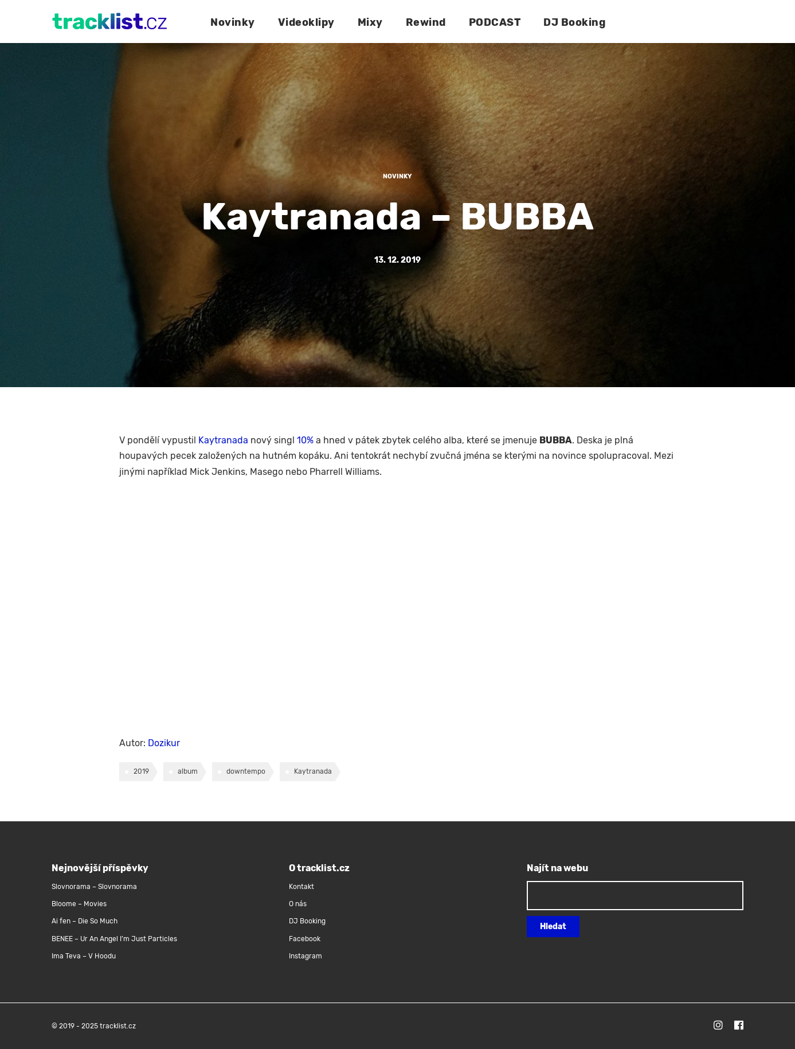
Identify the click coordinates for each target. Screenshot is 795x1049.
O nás (298, 904)
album (188, 771)
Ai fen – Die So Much (85, 921)
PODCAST (495, 22)
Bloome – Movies (79, 904)
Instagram (305, 956)
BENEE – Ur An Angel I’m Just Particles (115, 939)
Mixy (370, 22)
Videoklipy (306, 22)
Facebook (304, 939)
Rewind (426, 22)
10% (305, 440)
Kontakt (301, 887)
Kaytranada (223, 440)
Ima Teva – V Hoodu (84, 956)
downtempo (245, 771)
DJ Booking (574, 22)
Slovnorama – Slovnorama (94, 887)
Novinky (232, 22)
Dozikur (164, 743)
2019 (141, 771)
